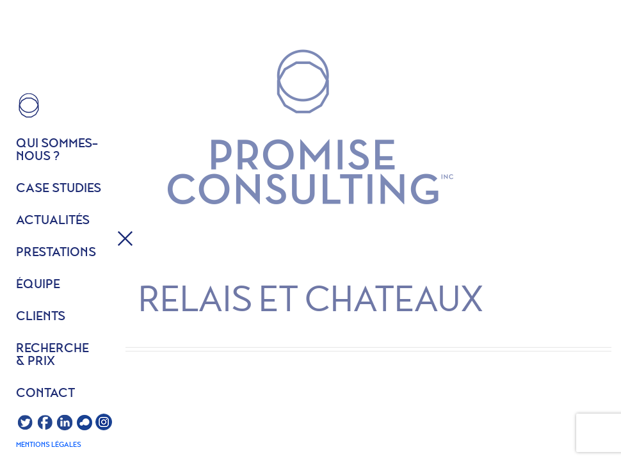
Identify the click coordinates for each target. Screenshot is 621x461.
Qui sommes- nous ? (57, 150)
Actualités (53, 221)
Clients (40, 317)
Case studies (58, 189)
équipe (38, 285)
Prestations (56, 253)
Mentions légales (48, 445)
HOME (29, 105)
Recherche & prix (52, 355)
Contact (45, 394)
